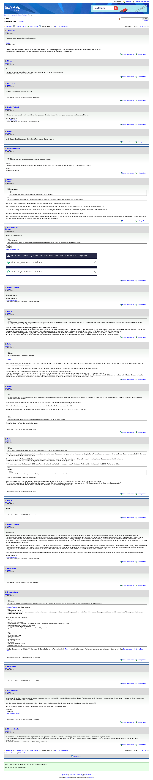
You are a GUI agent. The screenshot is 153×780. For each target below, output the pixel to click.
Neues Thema (34, 26)
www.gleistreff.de (11, 120)
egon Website (12, 607)
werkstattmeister (13, 148)
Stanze (9, 131)
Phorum (67, 777)
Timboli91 (20, 21)
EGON (6, 32)
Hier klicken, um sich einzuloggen (15, 767)
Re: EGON (8, 63)
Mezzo (9, 61)
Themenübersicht (21, 26)
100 (58, 26)
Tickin (67, 649)
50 (55, 26)
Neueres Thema (10, 753)
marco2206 (11, 568)
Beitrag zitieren (142, 54)
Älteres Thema (23, 753)
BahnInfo (91, 777)
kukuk (9, 311)
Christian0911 (12, 228)
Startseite (7, 15)
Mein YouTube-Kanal (12, 249)
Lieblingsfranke (13, 729)
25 (53, 26)
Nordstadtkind (12, 592)
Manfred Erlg (12, 83)
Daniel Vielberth (13, 107)
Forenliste (9, 26)
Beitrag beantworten (128, 54)
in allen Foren (64, 26)
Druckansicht (77, 756)
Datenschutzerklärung (76, 774)
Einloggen (128, 1)
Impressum (64, 774)
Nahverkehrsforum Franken (19, 15)
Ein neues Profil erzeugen (142, 1)
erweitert (146, 20)
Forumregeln (88, 774)
